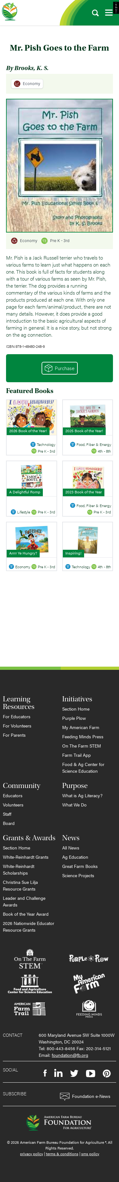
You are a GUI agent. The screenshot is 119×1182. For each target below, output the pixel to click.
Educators (13, 795)
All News (70, 847)
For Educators (16, 716)
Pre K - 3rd (55, 241)
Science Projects (78, 875)
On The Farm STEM (81, 745)
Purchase (60, 368)
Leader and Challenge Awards (24, 901)
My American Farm (80, 727)
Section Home (75, 709)
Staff (7, 814)
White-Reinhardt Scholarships (18, 869)
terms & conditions (62, 1154)
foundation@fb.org (70, 1055)
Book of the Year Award (26, 914)
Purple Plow (74, 718)
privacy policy (31, 1154)
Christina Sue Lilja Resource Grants (20, 885)
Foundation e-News (85, 1097)
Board (9, 823)
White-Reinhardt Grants (26, 857)
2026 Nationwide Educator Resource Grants (28, 926)
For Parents (14, 735)
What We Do (74, 804)
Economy (27, 84)
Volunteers (13, 804)
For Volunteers (17, 725)
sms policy (90, 1154)
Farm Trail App (76, 755)
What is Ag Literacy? (82, 795)
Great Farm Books (80, 866)
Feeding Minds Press (82, 736)
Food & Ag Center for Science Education (83, 767)
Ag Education (75, 857)
